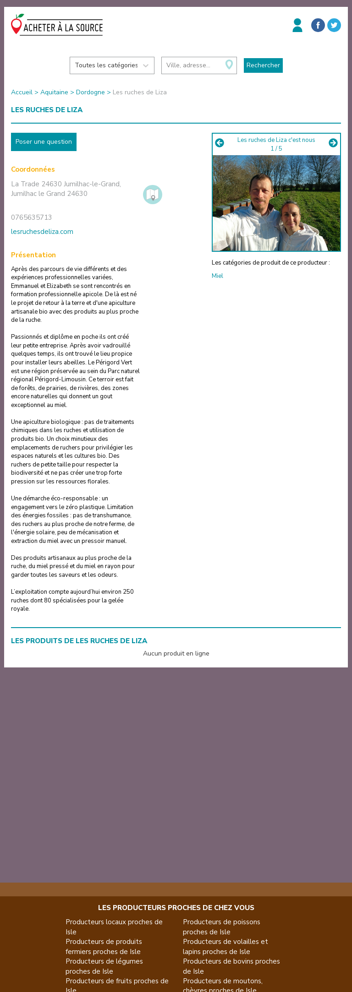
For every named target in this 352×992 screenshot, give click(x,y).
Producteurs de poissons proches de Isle (221, 926)
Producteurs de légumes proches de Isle (104, 966)
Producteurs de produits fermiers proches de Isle (104, 946)
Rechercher (263, 65)
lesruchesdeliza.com (42, 231)
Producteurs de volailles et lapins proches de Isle (225, 946)
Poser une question (44, 141)
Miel (217, 276)
